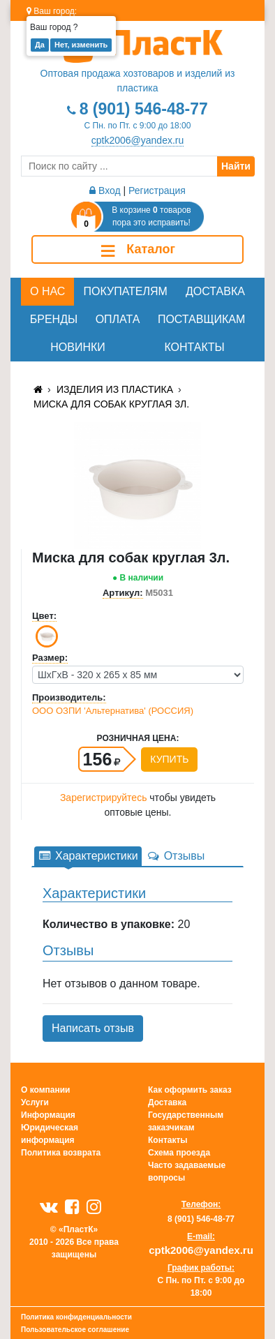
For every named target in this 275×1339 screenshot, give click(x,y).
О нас (47, 291)
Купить (169, 759)
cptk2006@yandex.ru (137, 140)
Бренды (53, 319)
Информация (48, 1115)
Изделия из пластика (115, 389)
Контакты (194, 347)
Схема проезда (179, 1153)
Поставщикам (201, 319)
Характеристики (88, 856)
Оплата (118, 319)
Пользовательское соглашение (75, 1329)
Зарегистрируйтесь (103, 797)
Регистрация (157, 190)
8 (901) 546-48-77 (144, 109)
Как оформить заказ (190, 1090)
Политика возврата (61, 1153)
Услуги (35, 1102)
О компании (45, 1090)
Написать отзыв (93, 1028)
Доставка (215, 291)
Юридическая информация (49, 1134)
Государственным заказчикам (185, 1121)
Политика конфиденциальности (76, 1317)
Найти (236, 166)
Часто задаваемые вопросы (186, 1171)
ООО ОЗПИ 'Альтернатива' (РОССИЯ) (112, 710)
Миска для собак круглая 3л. (111, 404)
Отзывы (176, 856)
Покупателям (126, 291)
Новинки (77, 347)
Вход (105, 190)
